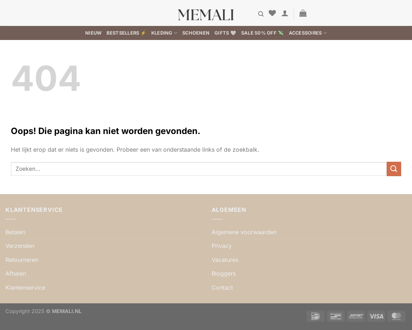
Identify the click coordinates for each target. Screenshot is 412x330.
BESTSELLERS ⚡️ (126, 33)
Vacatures (225, 259)
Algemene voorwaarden (244, 232)
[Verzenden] (394, 169)
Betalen (15, 232)
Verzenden (19, 245)
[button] (285, 13)
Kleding (164, 33)
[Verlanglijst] (272, 13)
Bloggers (224, 273)
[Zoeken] (261, 14)
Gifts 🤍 (225, 33)
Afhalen (15, 273)
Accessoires (308, 33)
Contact (222, 287)
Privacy (222, 245)
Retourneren (21, 259)
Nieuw (93, 33)
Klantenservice (25, 287)
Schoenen (195, 33)
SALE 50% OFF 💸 (262, 33)
